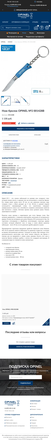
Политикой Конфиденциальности (35, 387)
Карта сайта (9, 420)
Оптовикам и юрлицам (20, 22)
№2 (9, 182)
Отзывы (35, 22)
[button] (13, 6)
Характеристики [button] (14, 134)
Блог (32, 417)
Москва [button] (15, 140)
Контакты (45, 22)
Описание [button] (37, 134)
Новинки (34, 420)
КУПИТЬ (6, 323)
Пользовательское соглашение (15, 426)
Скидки (33, 423)
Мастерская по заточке (15, 36)
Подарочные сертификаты (35, 36)
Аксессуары (41, 33)
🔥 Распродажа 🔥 (12, 33)
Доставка (34, 403)
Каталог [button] (5, 22)
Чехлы (31, 33)
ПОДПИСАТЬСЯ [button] (25, 383)
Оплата (33, 406)
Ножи (24, 33)
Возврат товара (36, 409)
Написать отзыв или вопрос (25, 346)
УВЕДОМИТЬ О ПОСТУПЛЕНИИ (25, 128)
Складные (14, 180)
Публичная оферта (11, 423)
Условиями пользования (24, 388)
